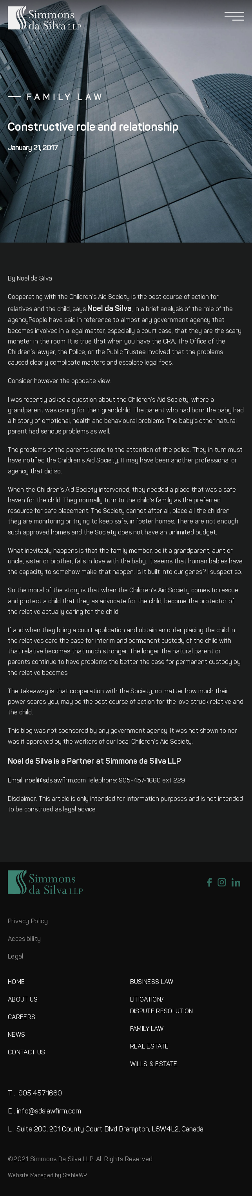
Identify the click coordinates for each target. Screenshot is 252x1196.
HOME (16, 982)
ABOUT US (23, 1000)
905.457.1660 (35, 1093)
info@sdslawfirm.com (44, 1111)
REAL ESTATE (149, 1047)
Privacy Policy (28, 922)
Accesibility (24, 939)
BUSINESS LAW (152, 982)
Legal (16, 957)
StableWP (75, 1176)
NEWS (16, 1035)
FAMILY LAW (147, 1029)
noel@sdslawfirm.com (55, 781)
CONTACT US (26, 1053)
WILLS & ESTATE (154, 1064)
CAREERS (21, 1017)
